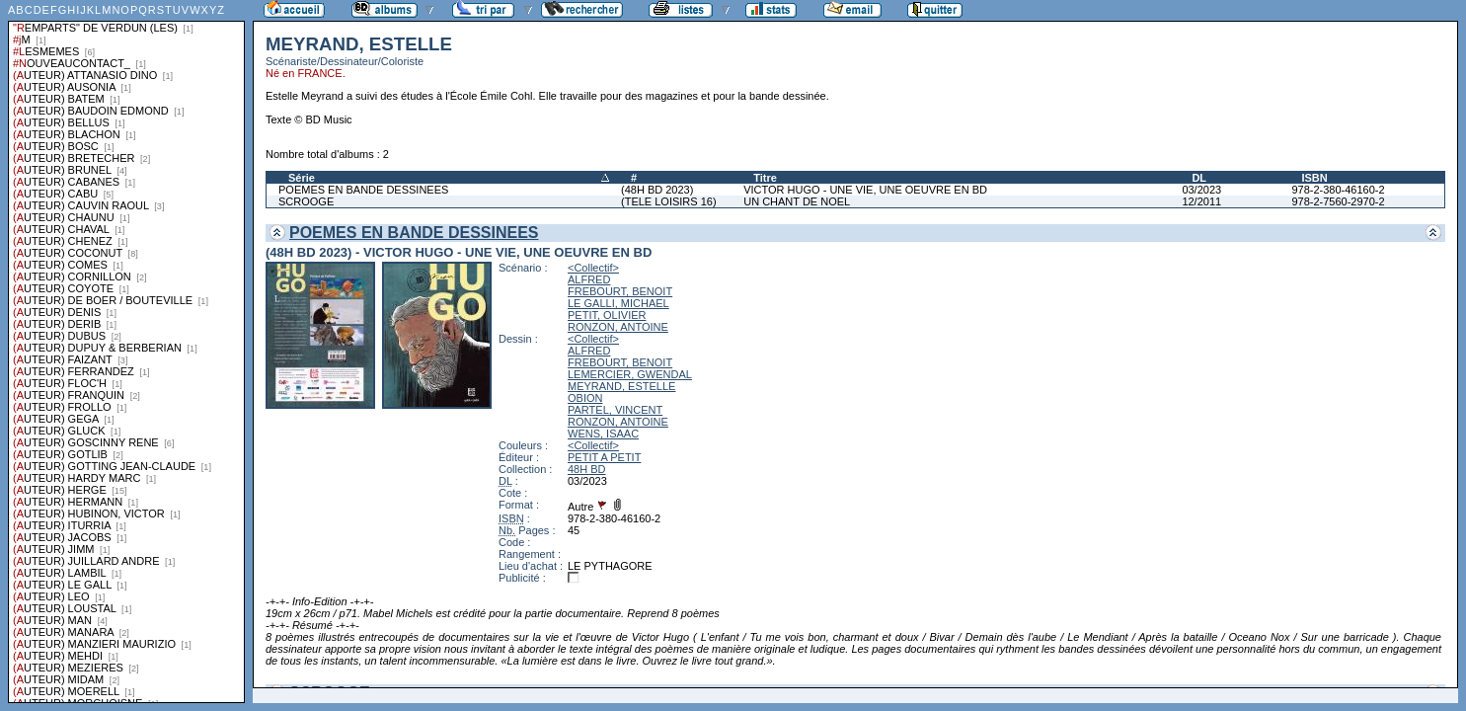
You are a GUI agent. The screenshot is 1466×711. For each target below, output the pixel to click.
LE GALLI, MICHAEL (618, 303)
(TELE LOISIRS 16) (669, 201)
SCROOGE (306, 201)
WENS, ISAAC (603, 433)
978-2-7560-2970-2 (1337, 201)
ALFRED (589, 279)
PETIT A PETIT (604, 457)
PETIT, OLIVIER (607, 315)
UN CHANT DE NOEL (796, 201)
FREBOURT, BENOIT (620, 291)
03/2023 (1201, 190)
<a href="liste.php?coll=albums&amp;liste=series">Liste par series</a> (126, 351)
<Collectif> (593, 268)
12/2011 (1201, 201)
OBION (585, 398)
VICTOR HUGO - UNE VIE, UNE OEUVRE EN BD (865, 190)
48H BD (587, 469)
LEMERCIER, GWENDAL (630, 374)
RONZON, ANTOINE (618, 327)
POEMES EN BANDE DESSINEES (363, 190)
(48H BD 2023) (657, 190)
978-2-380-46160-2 (1337, 190)
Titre (765, 178)
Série (301, 178)
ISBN (1314, 178)
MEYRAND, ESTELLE (621, 386)
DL (1199, 178)
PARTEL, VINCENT (615, 410)
